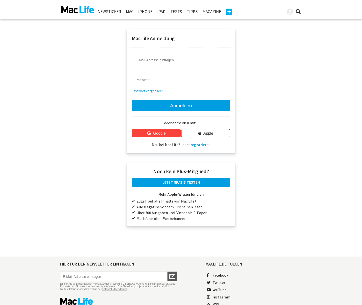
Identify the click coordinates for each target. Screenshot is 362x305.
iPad (161, 11)
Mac (129, 11)
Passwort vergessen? (147, 91)
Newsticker (109, 11)
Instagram (218, 297)
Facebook (217, 275)
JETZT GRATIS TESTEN (181, 182)
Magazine (212, 11)
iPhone (145, 11)
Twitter (216, 282)
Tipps (192, 11)
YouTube (216, 289)
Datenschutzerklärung (114, 289)
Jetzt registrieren (195, 144)
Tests (176, 11)
